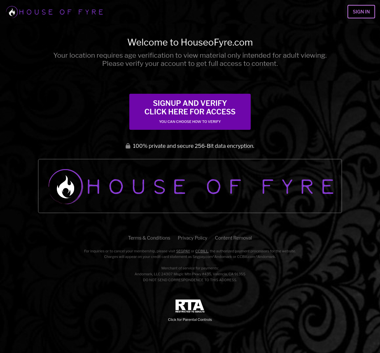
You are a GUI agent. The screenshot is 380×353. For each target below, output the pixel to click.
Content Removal (233, 238)
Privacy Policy (192, 238)
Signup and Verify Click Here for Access (190, 111)
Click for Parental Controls (190, 310)
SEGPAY (183, 251)
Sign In (361, 11)
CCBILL (201, 251)
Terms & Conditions (149, 238)
